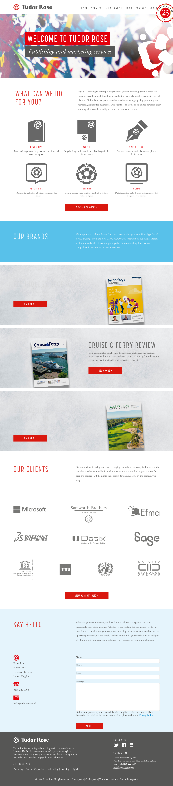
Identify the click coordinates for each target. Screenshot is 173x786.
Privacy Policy (146, 715)
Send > (89, 725)
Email (79, 673)
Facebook (124, 745)
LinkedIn (131, 745)
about (154, 8)
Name (79, 657)
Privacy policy (78, 779)
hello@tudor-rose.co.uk (25, 703)
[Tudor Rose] (32, 6)
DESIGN (86, 146)
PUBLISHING (36, 146)
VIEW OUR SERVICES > (86, 207)
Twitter (116, 745)
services (97, 8)
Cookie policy (91, 779)
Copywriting (40, 769)
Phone (79, 665)
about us (36, 757)
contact (141, 8)
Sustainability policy (129, 779)
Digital (75, 769)
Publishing (18, 769)
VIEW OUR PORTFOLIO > (86, 595)
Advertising (53, 769)
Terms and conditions (108, 779)
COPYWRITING (136, 146)
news (129, 8)
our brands (114, 8)
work (84, 8)
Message (80, 681)
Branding (65, 769)
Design (28, 769)
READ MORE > (30, 303)
